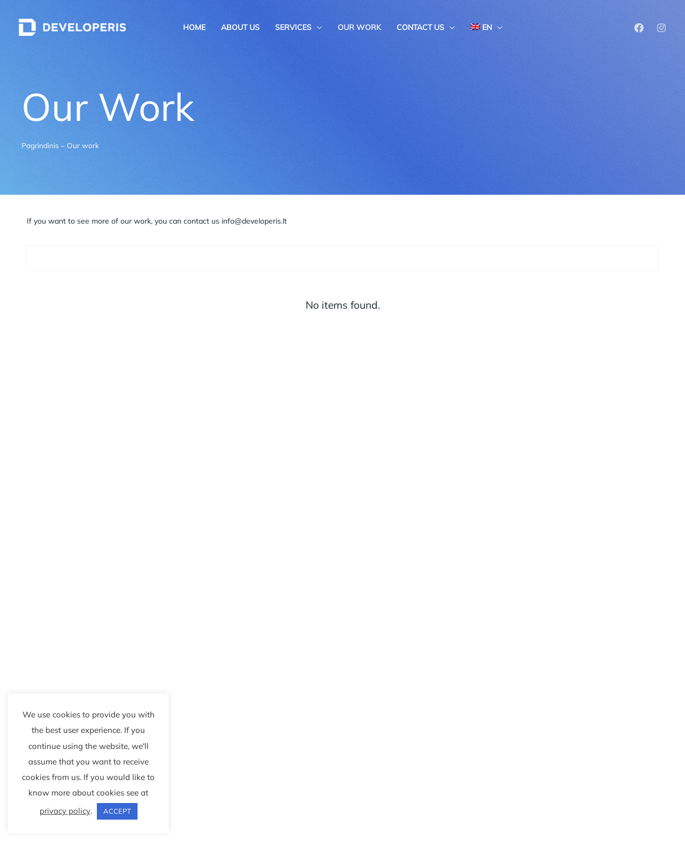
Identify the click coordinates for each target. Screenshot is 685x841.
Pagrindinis (40, 145)
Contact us (420, 27)
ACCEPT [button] (117, 811)
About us (240, 27)
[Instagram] (661, 28)
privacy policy (65, 811)
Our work (359, 27)
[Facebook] (639, 28)
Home (194, 27)
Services (293, 27)
